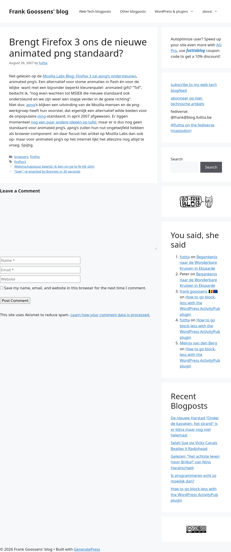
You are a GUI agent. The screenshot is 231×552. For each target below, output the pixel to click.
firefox (35, 157)
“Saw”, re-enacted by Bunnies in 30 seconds (47, 171)
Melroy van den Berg (198, 343)
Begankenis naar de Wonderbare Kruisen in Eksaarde (198, 262)
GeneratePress (87, 549)
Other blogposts (133, 11)
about (212, 11)
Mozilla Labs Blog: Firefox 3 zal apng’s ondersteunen (89, 76)
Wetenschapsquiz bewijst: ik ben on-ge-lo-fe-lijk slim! (54, 166)
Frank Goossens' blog (39, 11)
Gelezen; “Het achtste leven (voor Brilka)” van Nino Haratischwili (195, 462)
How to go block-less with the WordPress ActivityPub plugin (194, 494)
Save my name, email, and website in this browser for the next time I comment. (75, 287)
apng (30, 104)
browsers (21, 157)
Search (177, 159)
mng (41, 116)
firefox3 (20, 162)
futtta (185, 256)
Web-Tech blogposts (95, 11)
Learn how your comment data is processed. (110, 314)
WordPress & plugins (176, 11)
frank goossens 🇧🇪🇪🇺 (199, 291)
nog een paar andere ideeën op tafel (63, 122)
